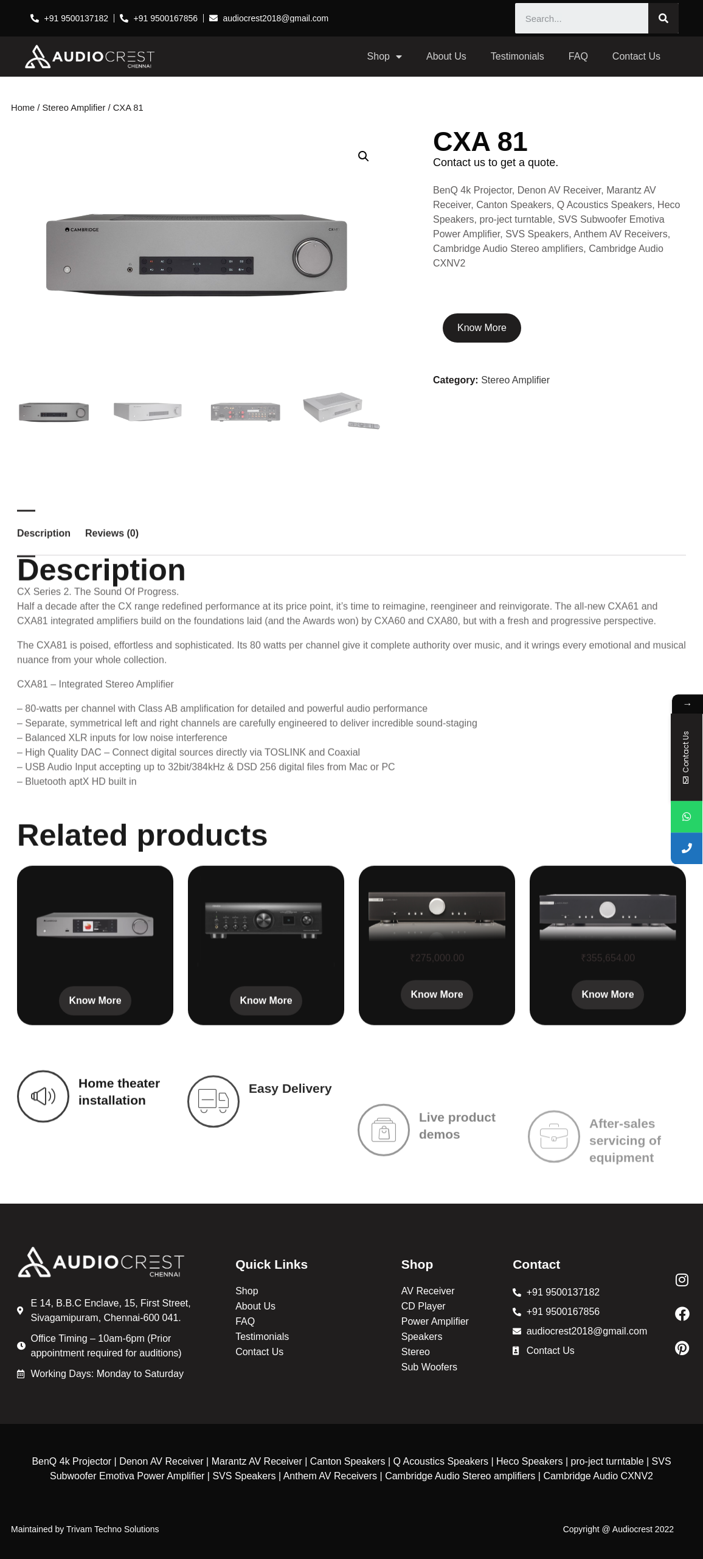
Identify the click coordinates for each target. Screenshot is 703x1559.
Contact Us (636, 56)
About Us (446, 56)
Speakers (422, 1336)
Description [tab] (44, 741)
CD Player (423, 1306)
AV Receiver (428, 1291)
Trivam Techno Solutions (112, 1529)
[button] (364, 156)
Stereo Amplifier (74, 108)
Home (23, 108)
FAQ (578, 56)
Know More (482, 328)
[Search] (663, 18)
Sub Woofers (429, 1367)
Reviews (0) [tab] (112, 741)
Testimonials (517, 56)
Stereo (415, 1352)
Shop (384, 57)
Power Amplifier (435, 1321)
